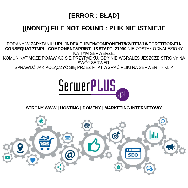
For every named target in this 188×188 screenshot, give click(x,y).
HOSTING (69, 108)
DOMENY (92, 108)
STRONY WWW (41, 108)
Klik (169, 67)
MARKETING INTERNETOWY (133, 108)
